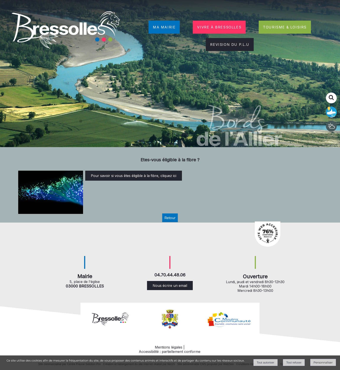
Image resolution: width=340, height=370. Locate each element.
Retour (170, 218)
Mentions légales (168, 347)
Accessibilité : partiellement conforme (169, 351)
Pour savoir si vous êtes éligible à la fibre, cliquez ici (133, 175)
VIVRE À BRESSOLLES (219, 27)
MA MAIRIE (164, 27)
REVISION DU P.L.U (229, 44)
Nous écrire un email (170, 285)
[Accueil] (66, 31)
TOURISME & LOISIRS (285, 27)
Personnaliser (323, 362)
